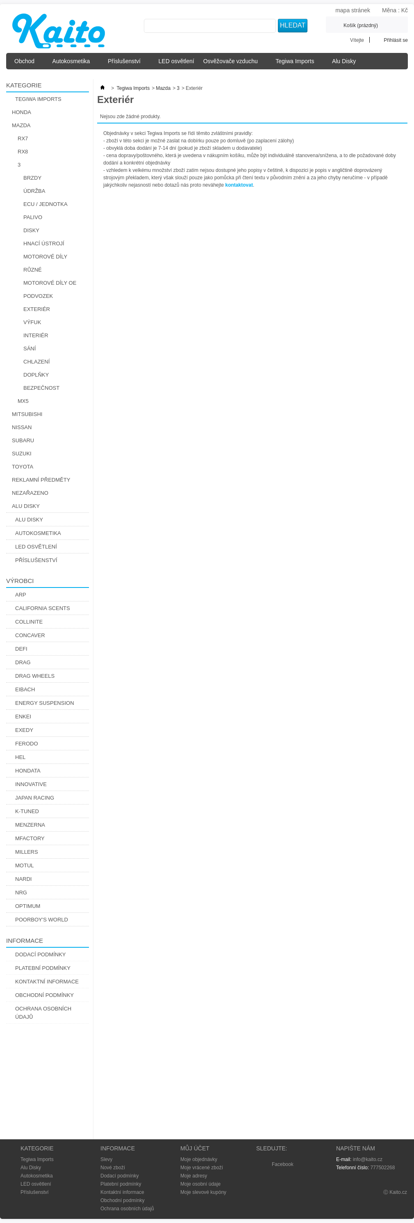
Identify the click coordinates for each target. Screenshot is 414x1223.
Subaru (23, 440)
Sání (29, 348)
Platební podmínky (43, 968)
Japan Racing (34, 798)
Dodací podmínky (40, 954)
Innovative (31, 784)
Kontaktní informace (47, 981)
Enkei (23, 716)
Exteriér (36, 309)
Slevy (106, 1159)
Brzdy (32, 178)
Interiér (35, 335)
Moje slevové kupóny (203, 1192)
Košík (360, 25)
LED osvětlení (176, 61)
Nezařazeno (30, 493)
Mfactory (30, 838)
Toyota (22, 467)
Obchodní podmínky (44, 995)
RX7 (23, 138)
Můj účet (194, 1148)
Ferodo (26, 744)
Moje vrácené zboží (201, 1167)
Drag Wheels (35, 676)
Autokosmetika (73, 63)
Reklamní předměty (41, 480)
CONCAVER (30, 635)
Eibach (25, 689)
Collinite (29, 622)
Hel (20, 757)
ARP (20, 595)
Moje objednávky (198, 1159)
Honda (21, 112)
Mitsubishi (27, 414)
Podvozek (38, 296)
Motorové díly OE (49, 283)
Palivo (32, 217)
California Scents (42, 608)
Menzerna (30, 825)
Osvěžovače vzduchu (233, 63)
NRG (21, 892)
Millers (26, 852)
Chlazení (36, 362)
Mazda (21, 125)
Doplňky (36, 375)
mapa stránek (352, 10)
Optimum (27, 906)
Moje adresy (193, 1176)
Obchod (26, 63)
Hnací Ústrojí (43, 243)
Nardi (23, 879)
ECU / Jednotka (45, 204)
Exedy (24, 730)
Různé (32, 270)
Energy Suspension (44, 703)
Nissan (22, 427)
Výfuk (32, 322)
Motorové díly (45, 257)
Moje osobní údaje (200, 1184)
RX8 (23, 152)
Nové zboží (112, 1167)
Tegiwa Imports (297, 63)
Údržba (34, 191)
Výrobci (20, 580)
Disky (31, 230)
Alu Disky (346, 63)
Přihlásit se (396, 40)
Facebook (282, 1164)
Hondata (28, 771)
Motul (24, 865)
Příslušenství (127, 63)
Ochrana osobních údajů (43, 1013)
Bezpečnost (41, 388)
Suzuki (22, 453)
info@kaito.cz (367, 1159)
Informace (24, 940)
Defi (21, 649)
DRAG (23, 662)
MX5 (23, 401)
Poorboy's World (41, 920)
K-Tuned (27, 811)
